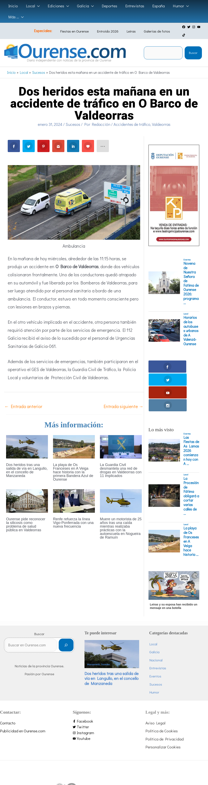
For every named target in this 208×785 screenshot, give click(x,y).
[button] (36, 5)
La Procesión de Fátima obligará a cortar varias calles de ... (191, 449)
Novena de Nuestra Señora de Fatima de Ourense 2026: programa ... (191, 275)
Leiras (128, 27)
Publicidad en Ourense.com (22, 684)
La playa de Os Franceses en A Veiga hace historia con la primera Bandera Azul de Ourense (73, 464)
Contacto (7, 676)
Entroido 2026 (108, 27)
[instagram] (190, 27)
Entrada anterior (23, 399)
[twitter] (185, 27)
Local (185, 306)
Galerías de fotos (151, 27)
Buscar (193, 45)
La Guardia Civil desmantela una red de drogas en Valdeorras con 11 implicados (121, 462)
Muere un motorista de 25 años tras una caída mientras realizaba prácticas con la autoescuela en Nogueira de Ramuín (121, 521)
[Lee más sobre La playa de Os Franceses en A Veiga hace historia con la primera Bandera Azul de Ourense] (74, 438)
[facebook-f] (104, 675)
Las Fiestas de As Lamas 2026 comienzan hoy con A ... (191, 404)
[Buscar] (76, 600)
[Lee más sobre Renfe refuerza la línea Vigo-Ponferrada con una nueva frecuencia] (74, 493)
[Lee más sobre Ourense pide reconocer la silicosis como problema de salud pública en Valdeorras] (27, 493)
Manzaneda (103, 615)
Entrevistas (162, 622)
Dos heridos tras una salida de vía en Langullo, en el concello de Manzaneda (27, 462)
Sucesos (73, 116)
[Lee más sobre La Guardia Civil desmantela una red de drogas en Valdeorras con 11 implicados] (121, 438)
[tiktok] (200, 27)
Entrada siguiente (123, 399)
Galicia (159, 605)
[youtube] (195, 27)
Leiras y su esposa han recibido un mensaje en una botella (173, 559)
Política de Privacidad (164, 692)
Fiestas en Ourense (78, 27)
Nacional (160, 613)
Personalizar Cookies (163, 700)
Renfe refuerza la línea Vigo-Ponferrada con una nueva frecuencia (73, 515)
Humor (159, 646)
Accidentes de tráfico (132, 116)
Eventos (187, 251)
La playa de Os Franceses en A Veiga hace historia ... (191, 495)
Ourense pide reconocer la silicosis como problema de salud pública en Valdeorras (25, 517)
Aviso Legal (155, 676)
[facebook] (180, 27)
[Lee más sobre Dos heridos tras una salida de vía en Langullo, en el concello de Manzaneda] (27, 438)
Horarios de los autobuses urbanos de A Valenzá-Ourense (190, 323)
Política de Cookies (161, 684)
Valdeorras (161, 116)
